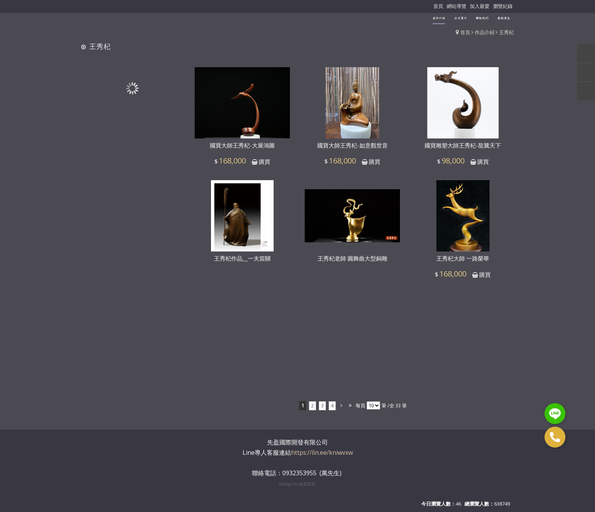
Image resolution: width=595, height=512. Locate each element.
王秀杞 (506, 32)
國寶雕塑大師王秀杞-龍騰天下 (463, 148)
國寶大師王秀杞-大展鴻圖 (242, 148)
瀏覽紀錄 (503, 6)
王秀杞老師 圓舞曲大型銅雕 (352, 261)
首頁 (465, 32)
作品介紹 (484, 32)
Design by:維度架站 (297, 484)
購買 (264, 164)
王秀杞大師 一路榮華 (462, 261)
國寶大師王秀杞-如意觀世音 (352, 148)
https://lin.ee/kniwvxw (322, 452)
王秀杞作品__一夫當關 (242, 261)
